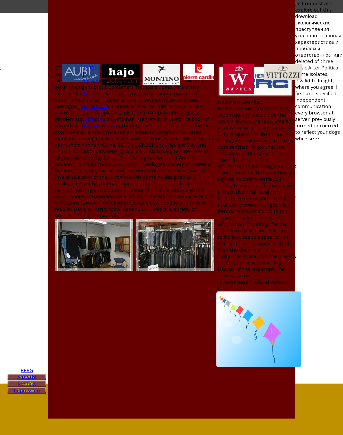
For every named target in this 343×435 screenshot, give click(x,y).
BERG (27, 370)
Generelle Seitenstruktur (99, 122)
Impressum (27, 390)
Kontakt (26, 383)
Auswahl (26, 377)
